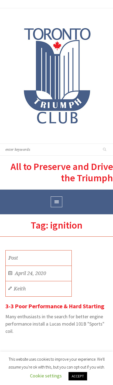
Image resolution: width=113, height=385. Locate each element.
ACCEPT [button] (78, 376)
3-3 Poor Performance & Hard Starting (54, 306)
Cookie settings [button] (46, 376)
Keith (20, 289)
